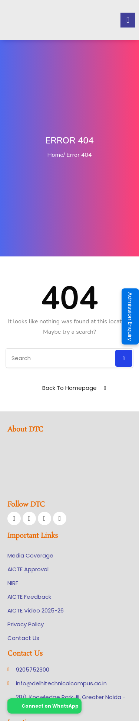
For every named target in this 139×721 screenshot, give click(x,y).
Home (55, 155)
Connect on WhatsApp (44, 706)
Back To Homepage (69, 388)
